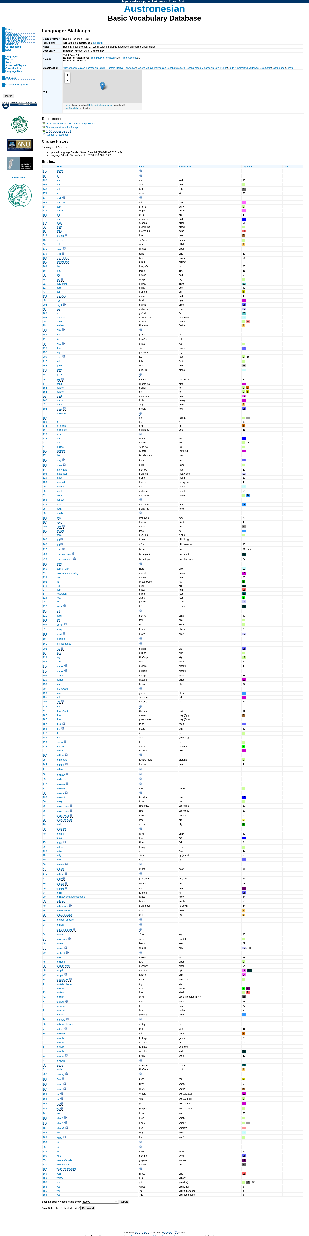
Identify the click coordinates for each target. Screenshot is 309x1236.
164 (45, 365)
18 (44, 240)
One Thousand (64, 559)
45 (44, 309)
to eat (59, 838)
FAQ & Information (15, 41)
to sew (60, 948)
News (8, 49)
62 (44, 711)
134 (45, 746)
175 (45, 171)
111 (45, 339)
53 (44, 573)
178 (45, 706)
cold (59, 254)
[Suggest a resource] (57, 134)
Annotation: (185, 166)
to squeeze (62, 980)
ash (58, 189)
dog (58, 275)
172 (45, 784)
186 (45, 1182)
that (58, 706)
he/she (60, 387)
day (58, 266)
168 (45, 266)
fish (58, 339)
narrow (60, 499)
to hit (59, 879)
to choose (62, 779)
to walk (60, 1038)
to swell (61, 1002)
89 (44, 883)
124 (45, 620)
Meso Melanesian (204, 68)
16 (44, 429)
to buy (60, 769)
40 (44, 833)
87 (44, 1001)
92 (44, 919)
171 (45, 873)
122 (45, 1089)
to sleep (61, 961)
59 (44, 486)
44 (44, 869)
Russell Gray (168, 1232)
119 (45, 296)
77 (44, 939)
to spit (60, 970)
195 (45, 531)
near (59, 504)
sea (58, 620)
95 (44, 842)
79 (44, 688)
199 (45, 742)
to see (60, 943)
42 (44, 996)
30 (44, 491)
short (59, 634)
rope (59, 601)
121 (45, 615)
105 (45, 697)
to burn (60, 764)
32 (44, 1065)
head (59, 396)
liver (59, 455)
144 (45, 764)
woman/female (64, 1160)
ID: (44, 166)
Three (60, 742)
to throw (61, 1019)
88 (44, 979)
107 (45, 1169)
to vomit (61, 1033)
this (58, 733)
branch (60, 235)
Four (59, 357)
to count (61, 797)
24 (44, 396)
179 (45, 504)
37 (44, 838)
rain (58, 577)
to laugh (61, 901)
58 (44, 1147)
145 (45, 666)
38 (44, 774)
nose (59, 535)
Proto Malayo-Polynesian (103, 58)
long (59, 460)
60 (44, 321)
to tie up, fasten (65, 1024)
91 (44, 769)
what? (60, 1118)
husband (61, 413)
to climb (61, 784)
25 (44, 508)
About (8, 32)
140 (45, 279)
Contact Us (11, 44)
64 (44, 934)
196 (45, 797)
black (59, 223)
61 (44, 404)
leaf (58, 438)
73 (44, 992)
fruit (58, 361)
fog (58, 352)
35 (44, 1033)
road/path (62, 593)
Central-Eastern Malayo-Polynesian (117, 68)
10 (44, 271)
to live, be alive (64, 910)
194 (45, 408)
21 (44, 1014)
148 (45, 1132)
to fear (60, 847)
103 (45, 474)
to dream (61, 829)
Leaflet (67, 105)
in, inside (61, 425)
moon (59, 477)
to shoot (61, 953)
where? (60, 1128)
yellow (60, 1178)
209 (45, 554)
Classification (13, 68)
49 (44, 905)
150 (45, 1178)
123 (45, 851)
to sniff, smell (64, 966)
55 (44, 1160)
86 (44, 864)
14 (44, 206)
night (59, 522)
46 (44, 943)
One (59, 549)
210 (45, 559)
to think (60, 1014)
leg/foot (60, 447)
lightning (61, 451)
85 (44, 779)
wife (59, 1147)
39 (44, 793)
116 (45, 348)
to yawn (61, 1060)
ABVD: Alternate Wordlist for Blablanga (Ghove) (71, 123)
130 (45, 684)
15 (44, 231)
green (60, 374)
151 (45, 374)
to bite (60, 750)
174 (45, 425)
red (58, 586)
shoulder (61, 638)
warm (59, 1084)
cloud (59, 249)
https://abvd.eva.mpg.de (136, 1)
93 (44, 929)
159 (45, 1142)
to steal (60, 992)
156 (45, 728)
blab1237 (98, 43)
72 (44, 878)
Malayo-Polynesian (87, 68)
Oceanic (171, 68)
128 (45, 657)
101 (45, 855)
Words (9, 59)
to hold (60, 884)
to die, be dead (64, 820)
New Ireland (220, 68)
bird (58, 219)
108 (45, 465)
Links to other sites (16, 38)
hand (59, 384)
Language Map (13, 71)
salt (58, 611)
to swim (61, 1006)
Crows (172, 1)
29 (44, 966)
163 (45, 518)
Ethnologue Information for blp (62, 127)
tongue (60, 1065)
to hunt (60, 889)
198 (45, 1079)
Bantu (182, 1)
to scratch (62, 939)
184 (45, 387)
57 (44, 413)
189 (45, 1137)
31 (44, 1069)
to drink (60, 833)
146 (45, 189)
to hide (60, 874)
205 (45, 526)
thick (59, 724)
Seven (60, 625)
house (60, 404)
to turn (60, 1029)
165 (45, 202)
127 (45, 1164)
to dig (59, 824)
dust (59, 287)
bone (59, 231)
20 (44, 896)
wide (59, 1142)
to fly (59, 855)
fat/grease (62, 317)
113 (45, 235)
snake (60, 675)
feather (60, 325)
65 (44, 601)
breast (60, 240)
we (58, 1094)
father (60, 321)
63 (44, 495)
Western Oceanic (185, 68)
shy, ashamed (64, 643)
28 (44, 759)
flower (60, 348)
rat (58, 581)
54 (44, 469)
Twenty (60, 1074)
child (59, 244)
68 (44, 513)
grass (59, 370)
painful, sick (63, 568)
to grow (60, 864)
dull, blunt (62, 284)
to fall (59, 842)
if (57, 422)
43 (44, 291)
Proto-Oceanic (129, 58)
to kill (59, 892)
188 (45, 1118)
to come (61, 788)
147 (45, 223)
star (58, 684)
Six (58, 649)
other (59, 564)
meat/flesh (62, 474)
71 (44, 984)
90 (44, 824)
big (58, 215)
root (59, 597)
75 (44, 820)
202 (45, 648)
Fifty (59, 330)
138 (45, 1084)
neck (59, 508)
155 (45, 460)
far (58, 313)
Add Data (10, 78)
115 (45, 597)
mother (60, 486)
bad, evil (61, 202)
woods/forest (63, 1164)
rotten (60, 606)
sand (59, 615)
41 (44, 750)
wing (59, 1155)
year (59, 1173)
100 (45, 1155)
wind (59, 1151)
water (59, 1089)
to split (60, 975)
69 (44, 888)
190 (45, 564)
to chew (61, 774)
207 (45, 1074)
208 (45, 330)
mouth (60, 491)
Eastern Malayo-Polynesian (151, 68)
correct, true (63, 258)
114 (45, 438)
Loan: (286, 166)
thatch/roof (62, 711)
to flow (60, 851)
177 (45, 733)
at (58, 193)
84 (44, 924)
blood (59, 227)
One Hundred (64, 554)
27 (44, 535)
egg (58, 300)
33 (44, 901)
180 (45, 313)
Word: (60, 166)
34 (44, 801)
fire (58, 334)
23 (44, 227)
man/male (62, 469)
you (58, 1182)
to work (60, 1056)
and (58, 180)
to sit (59, 957)
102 (45, 581)
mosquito (61, 482)
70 (44, 953)
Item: (142, 166)
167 (45, 522)
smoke (60, 666)
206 (45, 701)
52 (44, 988)
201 (45, 344)
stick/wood (62, 688)
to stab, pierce (64, 984)
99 (44, 325)
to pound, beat (64, 930)
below (60, 210)
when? (60, 1123)
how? (59, 409)
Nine (59, 527)
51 (44, 957)
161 (45, 643)
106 (45, 675)
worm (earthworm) (66, 1169)
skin (59, 653)
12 (44, 653)
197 (45, 549)
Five (59, 344)
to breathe (62, 759)
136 (45, 1151)
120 (45, 693)
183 (45, 737)
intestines (62, 429)
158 (45, 499)
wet (58, 1113)
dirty (59, 271)
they (59, 715)
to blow (60, 755)
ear (58, 291)
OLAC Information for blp (59, 131)
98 (44, 300)
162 (45, 539)
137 (45, 755)
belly (59, 206)
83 (44, 1055)
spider (60, 679)
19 (44, 638)
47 (44, 1060)
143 (45, 334)
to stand (61, 988)
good (59, 365)
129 (45, 477)
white (59, 1132)
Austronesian (159, 1)
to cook (60, 793)
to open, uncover (65, 919)
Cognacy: (247, 166)
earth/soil (61, 296)
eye (58, 309)
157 (45, 724)
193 (45, 422)
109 (45, 482)
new (59, 518)
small (59, 661)
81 (44, 629)
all (58, 176)
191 (45, 176)
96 (44, 275)
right (59, 589)
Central (289, 68)
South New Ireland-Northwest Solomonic (249, 68)
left (58, 442)
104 (45, 317)
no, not (60, 531)
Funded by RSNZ (20, 177)
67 (44, 948)
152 (45, 661)
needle (60, 513)
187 (45, 715)
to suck (60, 996)
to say (60, 934)
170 (45, 1123)
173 (45, 193)
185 (45, 1093)
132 (45, 352)
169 (45, 1173)
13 (44, 197)
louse (59, 465)
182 (45, 418)
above (60, 171)
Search (9, 62)
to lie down (62, 906)
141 (45, 1113)
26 (44, 379)
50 (44, 829)
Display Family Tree (16, 84)
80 (44, 974)
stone (59, 693)
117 (45, 361)
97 (44, 219)
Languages (11, 56)
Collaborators (13, 35)
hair (58, 380)
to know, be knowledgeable (71, 896)
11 (44, 287)
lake (59, 434)
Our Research (13, 46)
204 (45, 304)
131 (45, 248)
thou (59, 737)
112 (45, 606)
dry (58, 280)
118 (45, 370)
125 (45, 611)
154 (45, 634)
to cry (59, 801)
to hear (60, 869)
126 (45, 434)
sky (58, 657)
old (58, 539)
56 (44, 244)
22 (44, 847)
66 (44, 1024)
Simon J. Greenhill (142, 1232)
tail (58, 697)
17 (44, 455)
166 (45, 258)
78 (44, 805)
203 (45, 624)
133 (45, 577)
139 (45, 253)
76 (44, 910)
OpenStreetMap (71, 108)
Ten (58, 702)
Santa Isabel (278, 68)
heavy (60, 400)
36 (44, 970)
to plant (60, 924)
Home (8, 29)
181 (45, 1128)
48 (44, 961)
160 (45, 568)
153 (45, 215)
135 (45, 451)
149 (45, 586)
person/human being (67, 573)
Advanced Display (15, 65)
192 (45, 180)
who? (59, 1137)
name (59, 495)
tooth (59, 1069)
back (59, 198)
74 (44, 892)
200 (45, 356)
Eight (59, 305)
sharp (59, 629)
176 (45, 210)
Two (59, 1079)
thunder (61, 746)
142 (45, 400)
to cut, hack (63, 806)
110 (45, 679)
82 (44, 284)
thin (58, 729)
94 (44, 1019)
